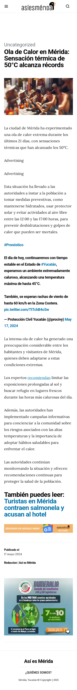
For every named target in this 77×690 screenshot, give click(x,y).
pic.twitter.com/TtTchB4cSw (26, 309)
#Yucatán (48, 264)
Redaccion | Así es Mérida (20, 562)
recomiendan (39, 377)
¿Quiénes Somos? (38, 672)
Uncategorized (19, 45)
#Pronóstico (13, 245)
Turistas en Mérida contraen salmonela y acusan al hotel (34, 507)
